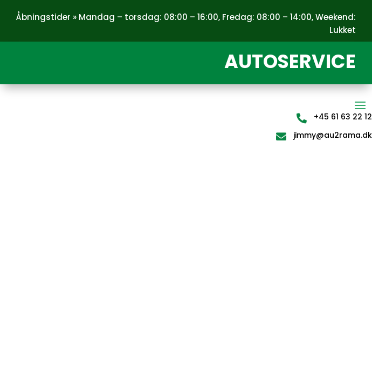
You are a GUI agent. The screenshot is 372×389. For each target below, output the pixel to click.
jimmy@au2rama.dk (332, 135)
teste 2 (54, 165)
